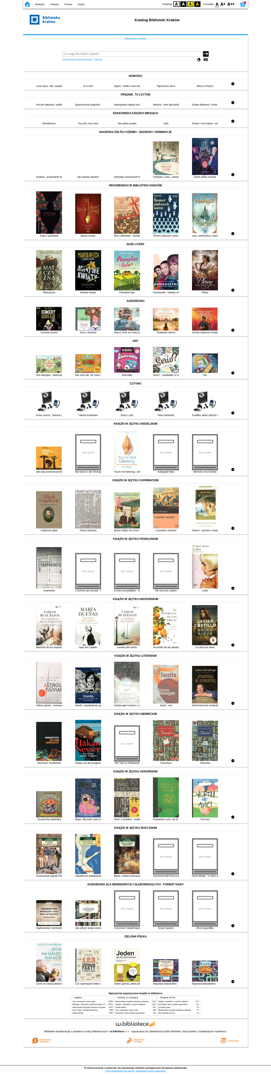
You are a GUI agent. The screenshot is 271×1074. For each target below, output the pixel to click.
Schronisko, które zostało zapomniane (130, 1013)
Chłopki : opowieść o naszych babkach (130, 1004)
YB (190, 3)
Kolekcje (98, 59)
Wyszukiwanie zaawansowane (77, 59)
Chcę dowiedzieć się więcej (119, 1071)
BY (197, 3)
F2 (231, 3)
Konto (81, 4)
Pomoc (68, 4)
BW (183, 3)
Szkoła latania (77, 1013)
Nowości (40, 4)
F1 (223, 3)
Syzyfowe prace (164, 1007)
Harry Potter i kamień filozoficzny (85, 1010)
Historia (54, 4)
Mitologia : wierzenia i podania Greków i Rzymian (91, 1004)
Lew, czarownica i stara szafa (83, 1001)
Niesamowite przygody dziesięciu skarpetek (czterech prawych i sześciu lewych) (103, 1007)
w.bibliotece (118, 1031)
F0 (217, 3)
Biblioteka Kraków (135, 38)
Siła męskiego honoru (166, 1013)
